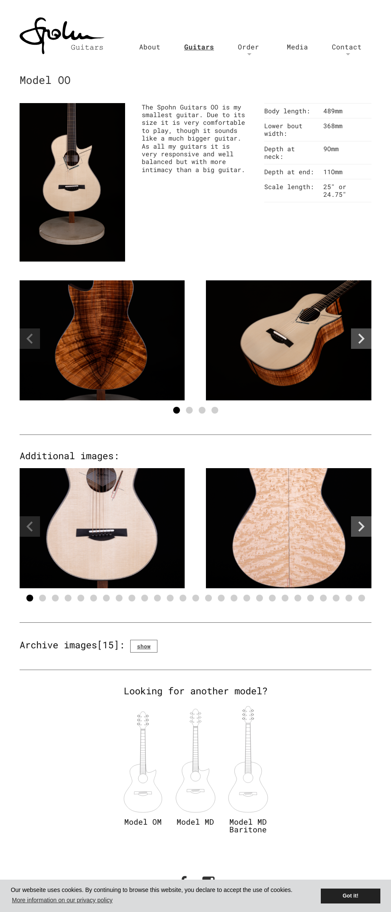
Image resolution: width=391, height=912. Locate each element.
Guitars (199, 46)
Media (297, 46)
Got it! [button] (350, 896)
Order (248, 46)
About (149, 46)
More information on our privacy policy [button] (62, 900)
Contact (347, 46)
